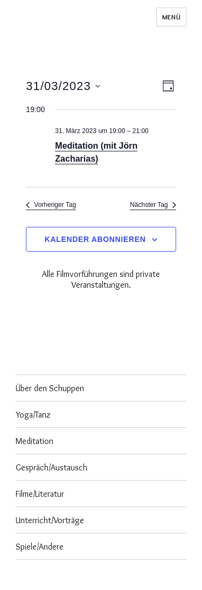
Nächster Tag (153, 205)
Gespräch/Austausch (51, 467)
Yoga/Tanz (33, 414)
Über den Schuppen (50, 388)
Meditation (34, 441)
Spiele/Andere (40, 547)
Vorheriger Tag (51, 205)
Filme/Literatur (40, 494)
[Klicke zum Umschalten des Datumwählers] (63, 86)
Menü (171, 16)
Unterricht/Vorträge (50, 520)
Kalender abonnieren (95, 239)
